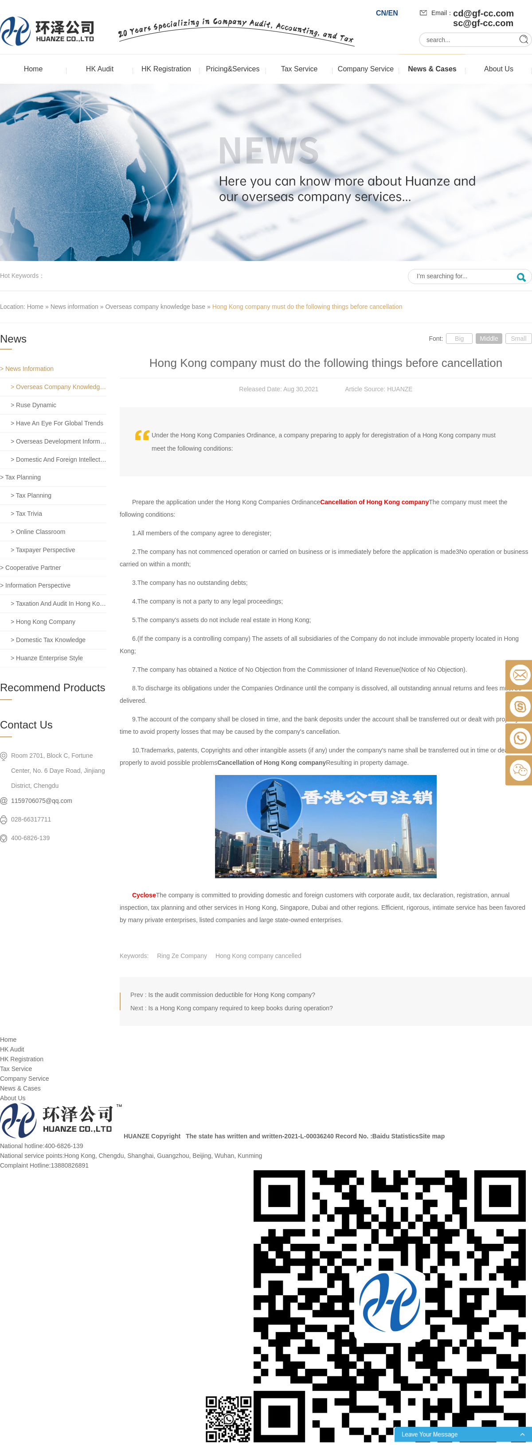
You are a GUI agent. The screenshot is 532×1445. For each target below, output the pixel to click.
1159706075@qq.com (41, 800)
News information (74, 306)
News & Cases (432, 69)
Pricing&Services (233, 69)
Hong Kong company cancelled (258, 955)
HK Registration (166, 69)
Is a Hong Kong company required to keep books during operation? (240, 1008)
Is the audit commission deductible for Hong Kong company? (231, 994)
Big (459, 338)
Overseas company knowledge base (155, 306)
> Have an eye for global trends (57, 423)
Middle (489, 338)
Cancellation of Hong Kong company (374, 502)
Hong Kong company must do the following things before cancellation (307, 306)
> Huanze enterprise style (47, 658)
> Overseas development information (58, 441)
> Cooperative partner (30, 567)
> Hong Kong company (43, 621)
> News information (27, 368)
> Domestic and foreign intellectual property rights (58, 459)
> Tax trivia (26, 513)
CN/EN (387, 13)
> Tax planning (20, 477)
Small (518, 338)
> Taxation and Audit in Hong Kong (58, 603)
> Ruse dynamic (33, 405)
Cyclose (144, 895)
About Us (498, 69)
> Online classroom (38, 531)
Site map (432, 1136)
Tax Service (299, 69)
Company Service (366, 69)
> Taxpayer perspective (43, 549)
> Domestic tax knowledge (48, 639)
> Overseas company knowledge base (58, 386)
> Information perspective (35, 585)
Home (33, 69)
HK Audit (99, 69)
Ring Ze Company (182, 955)
